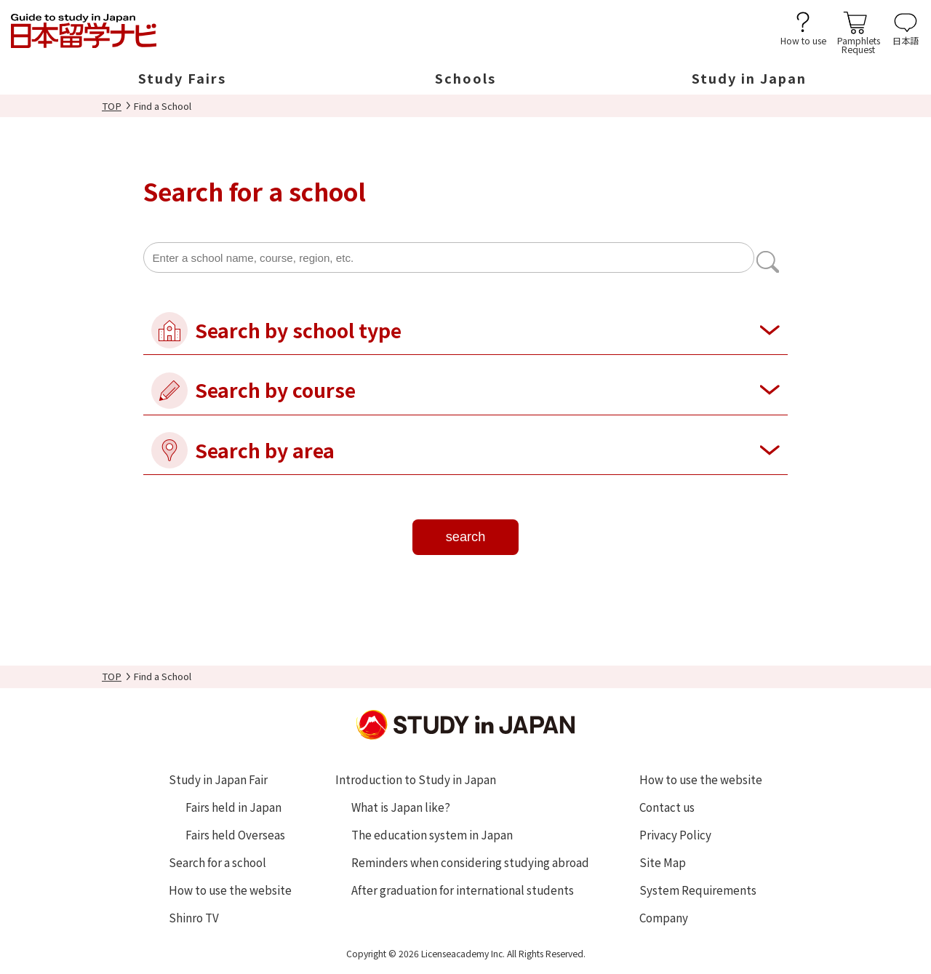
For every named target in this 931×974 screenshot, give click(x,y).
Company (663, 917)
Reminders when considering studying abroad (470, 862)
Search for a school (217, 862)
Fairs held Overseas (235, 834)
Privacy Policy (675, 834)
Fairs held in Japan (233, 807)
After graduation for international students (462, 890)
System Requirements (697, 890)
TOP (111, 106)
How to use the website (230, 890)
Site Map (662, 862)
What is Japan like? (400, 807)
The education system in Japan (432, 834)
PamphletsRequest (858, 44)
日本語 (905, 39)
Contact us (667, 807)
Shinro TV (194, 917)
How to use (803, 39)
